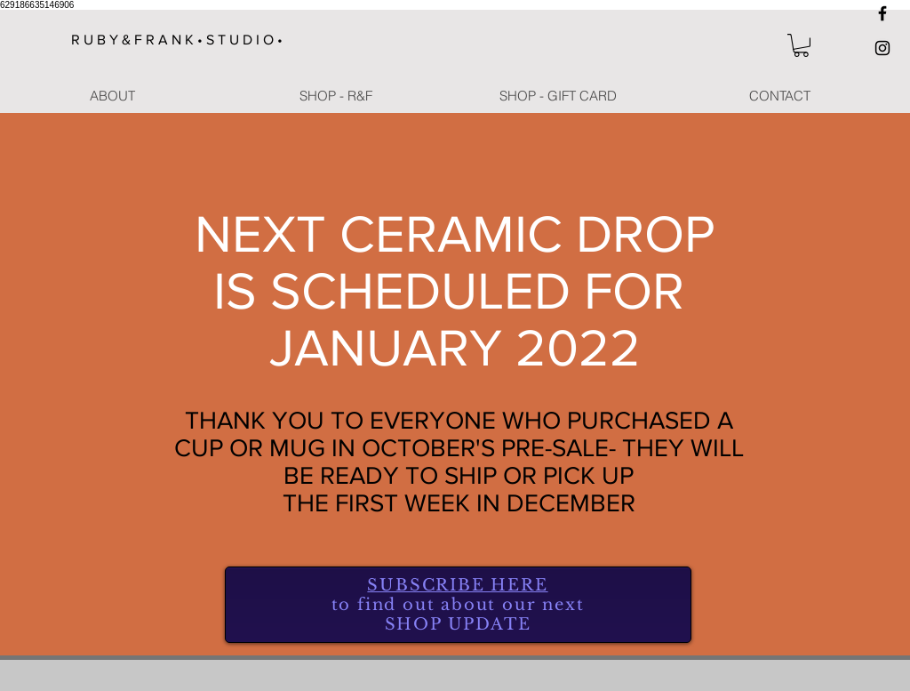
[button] (801, 45)
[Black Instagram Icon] (882, 48)
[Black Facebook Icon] (882, 13)
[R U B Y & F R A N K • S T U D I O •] (184, 40)
